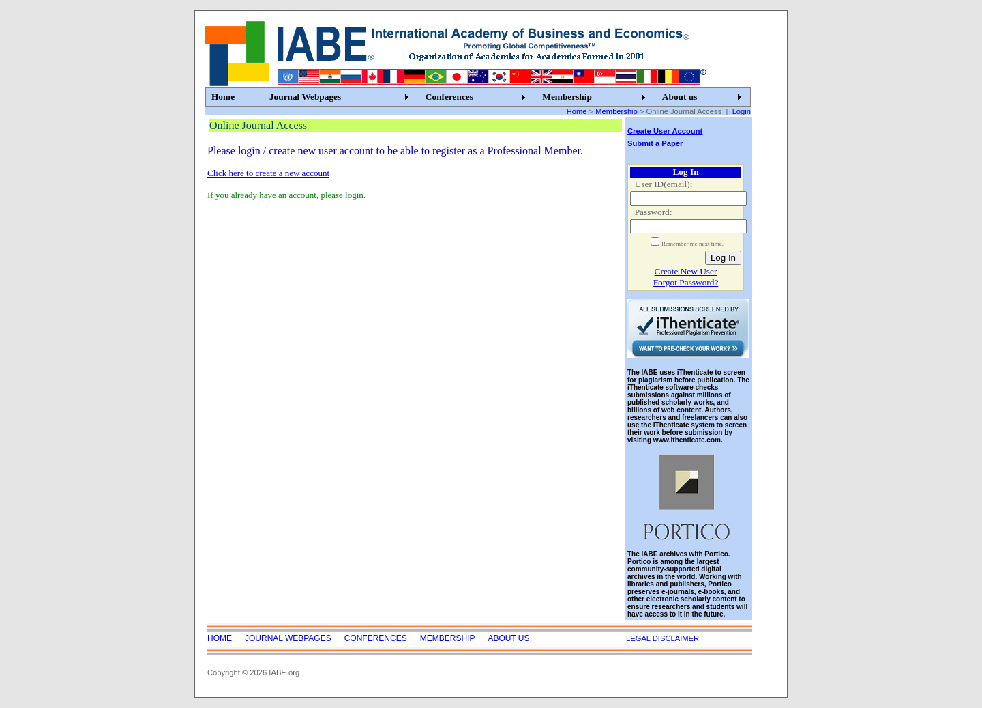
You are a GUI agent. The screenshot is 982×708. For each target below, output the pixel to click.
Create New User (686, 271)
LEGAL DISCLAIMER (662, 638)
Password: (653, 212)
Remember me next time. (692, 243)
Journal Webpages (305, 96)
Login (741, 111)
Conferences (449, 96)
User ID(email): (664, 184)
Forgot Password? (686, 282)
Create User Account (664, 131)
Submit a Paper (655, 143)
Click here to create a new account (268, 173)
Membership (567, 96)
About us (679, 96)
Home (223, 96)
